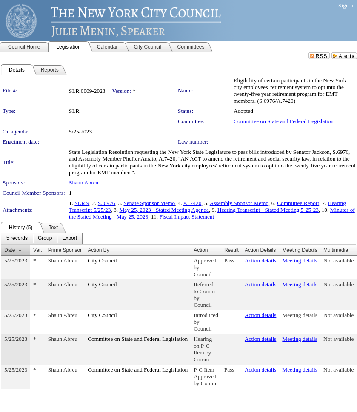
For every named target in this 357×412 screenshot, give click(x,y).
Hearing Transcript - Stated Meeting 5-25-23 (268, 210)
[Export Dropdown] (69, 238)
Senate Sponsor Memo (149, 203)
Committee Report (298, 203)
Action (201, 250)
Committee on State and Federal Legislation (284, 121)
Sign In (346, 5)
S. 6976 (106, 203)
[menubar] (42, 238)
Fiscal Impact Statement (186, 216)
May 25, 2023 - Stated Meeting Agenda (164, 210)
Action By (98, 250)
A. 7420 (192, 203)
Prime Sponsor (65, 250)
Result (231, 250)
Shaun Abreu (83, 182)
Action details (260, 260)
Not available (338, 260)
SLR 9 (81, 203)
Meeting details (299, 260)
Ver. (37, 250)
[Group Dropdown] (45, 238)
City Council (102, 260)
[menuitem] (17, 238)
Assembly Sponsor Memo (239, 203)
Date (9, 250)
